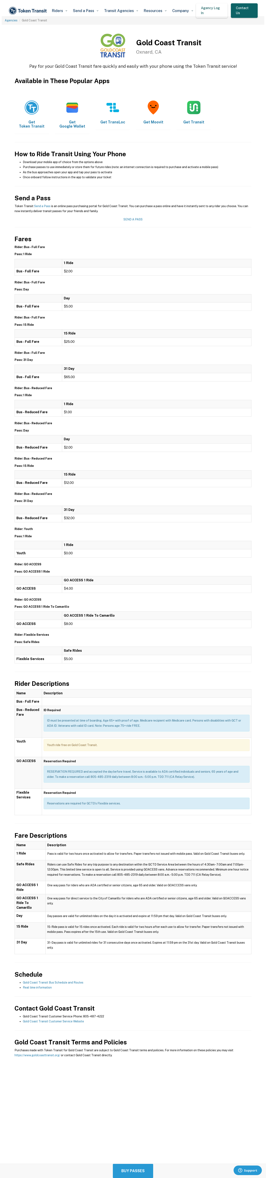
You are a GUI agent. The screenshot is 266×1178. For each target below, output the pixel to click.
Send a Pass (42, 206)
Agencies (11, 20)
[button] (59, 11)
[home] (28, 10)
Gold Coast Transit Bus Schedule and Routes (53, 982)
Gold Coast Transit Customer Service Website (53, 1021)
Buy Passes (133, 1171)
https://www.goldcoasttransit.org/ (37, 1055)
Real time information (37, 987)
